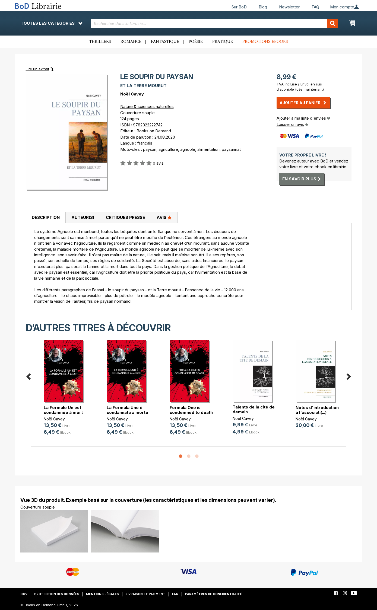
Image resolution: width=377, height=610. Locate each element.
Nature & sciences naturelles (147, 106)
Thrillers (100, 42)
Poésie (196, 42)
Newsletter (289, 6)
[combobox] (214, 23)
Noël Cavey (132, 94)
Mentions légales (102, 594)
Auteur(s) (82, 217)
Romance (131, 42)
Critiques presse (125, 217)
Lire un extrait (37, 69)
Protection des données (56, 594)
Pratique (222, 42)
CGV (23, 594)
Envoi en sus (311, 84)
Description (46, 217)
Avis (164, 217)
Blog (263, 6)
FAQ (315, 6)
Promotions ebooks (265, 42)
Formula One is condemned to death (191, 410)
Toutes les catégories (51, 23)
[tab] (45, 218)
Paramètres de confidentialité (213, 594)
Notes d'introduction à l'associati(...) (317, 410)
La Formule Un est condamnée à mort (63, 410)
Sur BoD (239, 6)
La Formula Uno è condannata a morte (127, 410)
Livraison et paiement (145, 594)
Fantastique (165, 42)
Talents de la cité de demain (254, 409)
